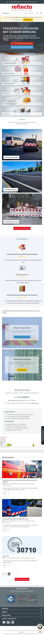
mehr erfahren (28, 19)
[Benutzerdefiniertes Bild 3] (33, 599)
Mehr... (5, 493)
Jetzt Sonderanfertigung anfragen (22, 43)
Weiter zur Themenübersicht (22, 228)
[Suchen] (26, 13)
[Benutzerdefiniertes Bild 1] (11, 599)
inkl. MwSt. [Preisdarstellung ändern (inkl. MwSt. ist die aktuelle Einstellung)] (30, 13)
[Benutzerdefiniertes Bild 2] (22, 599)
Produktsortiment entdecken (22, 337)
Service (4, 612)
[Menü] (6, 13)
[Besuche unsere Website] (13, 622)
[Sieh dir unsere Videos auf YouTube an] (4, 622)
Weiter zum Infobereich (22, 579)
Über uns (5, 608)
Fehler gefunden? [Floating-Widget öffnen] (43, 435)
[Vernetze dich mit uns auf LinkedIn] (8, 622)
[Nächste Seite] (14, 573)
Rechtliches (6, 615)
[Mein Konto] (37, 13)
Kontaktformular (34, 403)
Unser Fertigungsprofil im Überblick (22, 47)
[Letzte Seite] (17, 573)
